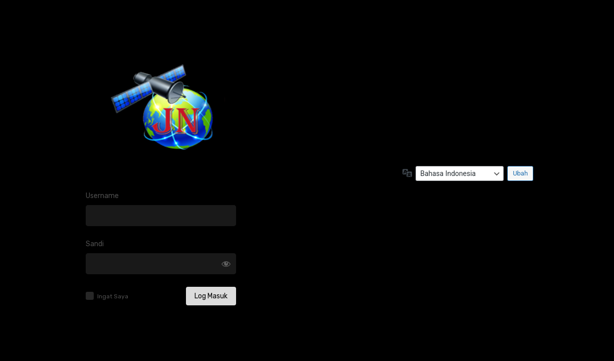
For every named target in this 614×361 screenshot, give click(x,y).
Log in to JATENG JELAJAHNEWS (161, 113)
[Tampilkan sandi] (226, 263)
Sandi (95, 244)
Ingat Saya (112, 296)
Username (102, 196)
